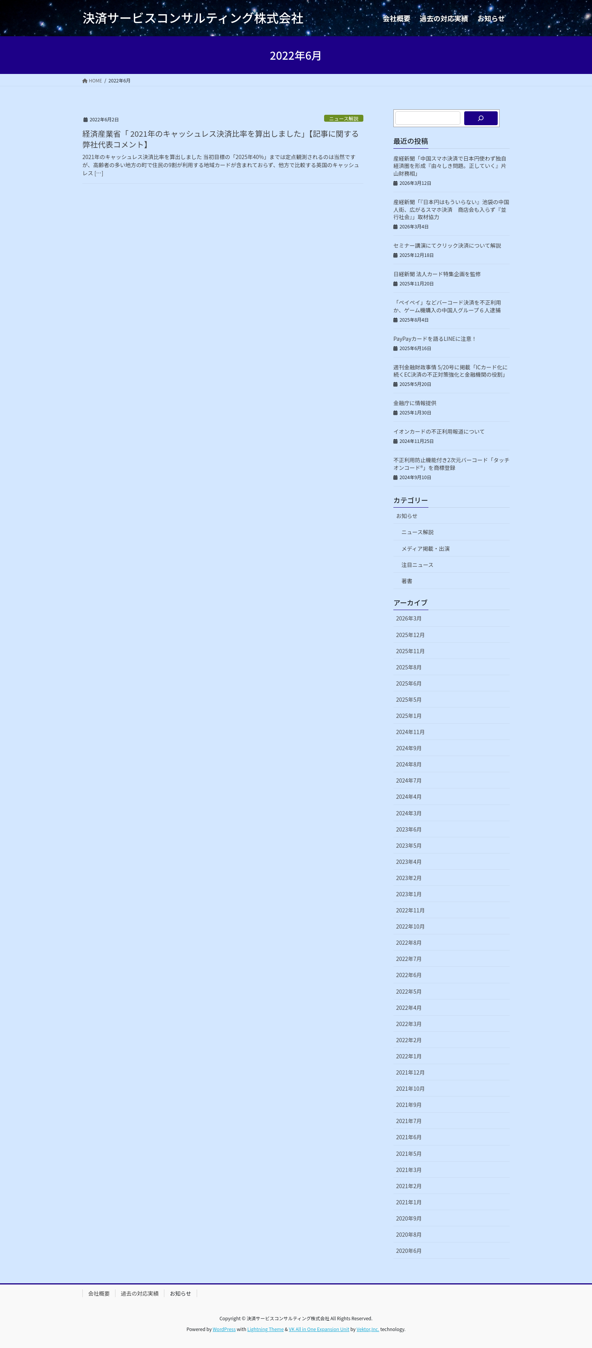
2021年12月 (410, 1072)
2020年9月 (409, 1218)
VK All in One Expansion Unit (319, 1329)
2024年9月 (409, 748)
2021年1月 (409, 1202)
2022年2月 (409, 1040)
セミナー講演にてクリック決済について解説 (447, 245)
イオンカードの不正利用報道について (439, 431)
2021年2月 (409, 1186)
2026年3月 (409, 618)
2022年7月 (409, 958)
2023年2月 (409, 878)
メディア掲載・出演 (425, 548)
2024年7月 (409, 780)
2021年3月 (409, 1170)
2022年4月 (409, 1007)
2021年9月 (409, 1104)
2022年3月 (409, 1024)
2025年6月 (409, 683)
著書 (406, 581)
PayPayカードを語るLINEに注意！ (435, 338)
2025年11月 (410, 651)
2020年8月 (409, 1234)
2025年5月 (409, 699)
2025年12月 (410, 635)
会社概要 (99, 1293)
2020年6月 (409, 1250)
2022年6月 (409, 975)
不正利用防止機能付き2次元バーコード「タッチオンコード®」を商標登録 (451, 463)
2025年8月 (409, 667)
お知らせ (407, 516)
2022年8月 (409, 942)
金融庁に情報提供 (414, 403)
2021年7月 (409, 1121)
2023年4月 (409, 861)
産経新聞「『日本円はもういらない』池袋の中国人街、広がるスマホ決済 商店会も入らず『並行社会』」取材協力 (451, 209)
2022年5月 (409, 991)
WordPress (224, 1329)
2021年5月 (409, 1153)
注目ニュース (417, 564)
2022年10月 (410, 926)
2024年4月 (409, 796)
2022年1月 (409, 1056)
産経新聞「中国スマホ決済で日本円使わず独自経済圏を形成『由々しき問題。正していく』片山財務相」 (450, 165)
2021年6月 (409, 1137)
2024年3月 (409, 813)
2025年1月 (409, 715)
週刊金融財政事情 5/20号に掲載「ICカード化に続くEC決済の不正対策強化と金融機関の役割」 (450, 371)
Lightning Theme (265, 1329)
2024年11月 (410, 732)
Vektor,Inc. (367, 1329)
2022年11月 (410, 910)
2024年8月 (409, 764)
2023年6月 (409, 829)
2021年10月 (410, 1088)
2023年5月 (409, 845)
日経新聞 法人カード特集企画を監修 (437, 274)
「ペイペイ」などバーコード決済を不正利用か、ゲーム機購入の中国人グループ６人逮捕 (447, 306)
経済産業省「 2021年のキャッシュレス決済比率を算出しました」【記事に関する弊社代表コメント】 (220, 139)
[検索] (481, 118)
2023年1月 (409, 894)
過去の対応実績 (140, 1293)
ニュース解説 (343, 118)
